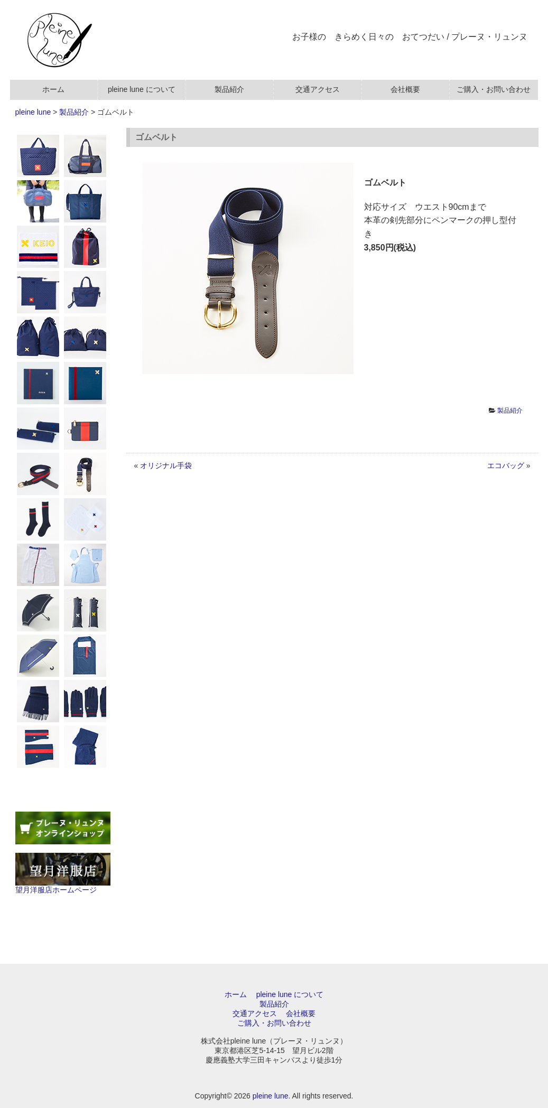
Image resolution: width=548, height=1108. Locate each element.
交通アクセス (255, 1013)
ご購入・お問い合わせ (274, 1023)
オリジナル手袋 (166, 465)
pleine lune (33, 112)
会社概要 (300, 1013)
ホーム (236, 994)
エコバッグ (505, 465)
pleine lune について (290, 994)
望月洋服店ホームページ (62, 885)
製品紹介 (74, 112)
